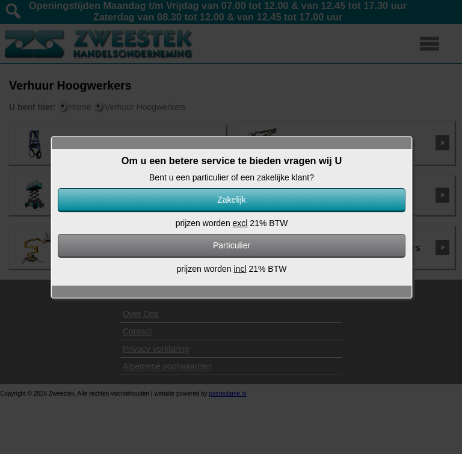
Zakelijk (231, 199)
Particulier (231, 245)
